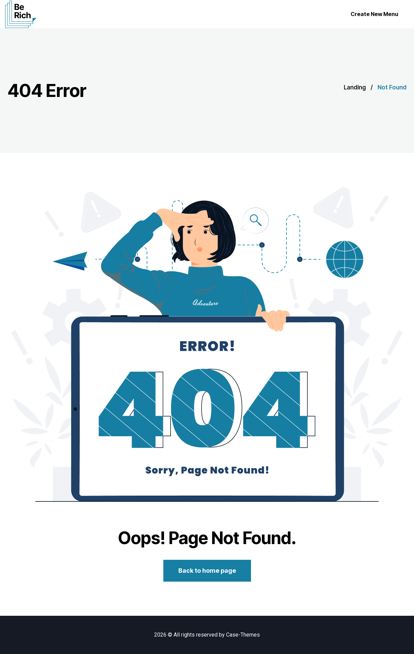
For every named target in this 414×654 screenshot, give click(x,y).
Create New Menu (374, 14)
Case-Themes (243, 634)
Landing (355, 87)
